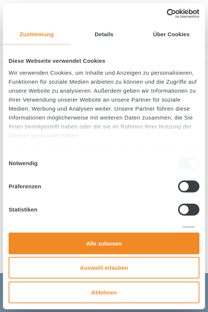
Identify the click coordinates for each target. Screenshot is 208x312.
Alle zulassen (104, 243)
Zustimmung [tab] (37, 34)
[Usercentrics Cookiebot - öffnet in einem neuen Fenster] (166, 13)
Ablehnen (104, 292)
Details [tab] (104, 34)
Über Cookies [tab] (171, 34)
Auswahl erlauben (104, 268)
